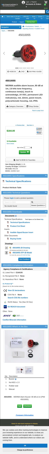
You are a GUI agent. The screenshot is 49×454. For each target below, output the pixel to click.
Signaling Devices (28, 28)
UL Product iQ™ (8, 284)
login (12, 198)
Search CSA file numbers (18, 298)
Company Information (24, 415)
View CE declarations (16, 290)
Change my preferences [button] (25, 450)
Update (23, 152)
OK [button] (25, 445)
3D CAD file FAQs (25, 255)
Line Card (47, 17)
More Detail (10, 143)
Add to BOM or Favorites (24, 160)
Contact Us (40, 17)
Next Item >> (30, 125)
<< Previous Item (19, 125)
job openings (29, 426)
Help (41, 219)
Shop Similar (32, 106)
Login (28, 2)
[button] (4, 53)
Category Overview (15, 106)
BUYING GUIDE (34, 71)
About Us (33, 17)
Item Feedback (24, 259)
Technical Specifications (17, 181)
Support (22, 22)
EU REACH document (16, 307)
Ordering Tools (31, 22)
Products (14, 22)
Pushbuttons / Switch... (33, 26)
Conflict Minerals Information (14, 320)
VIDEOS (11, 71)
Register (34, 2)
